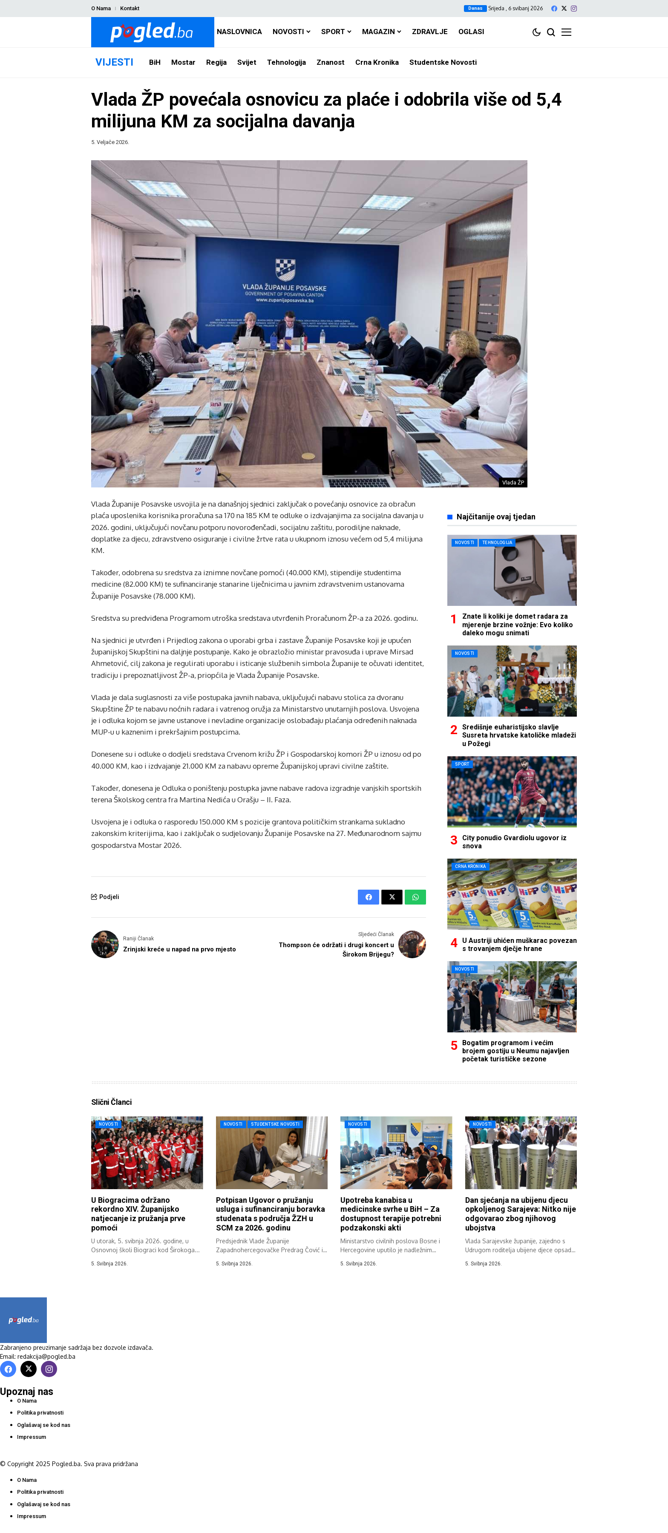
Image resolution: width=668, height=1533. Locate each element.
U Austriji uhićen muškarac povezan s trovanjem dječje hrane (519, 945)
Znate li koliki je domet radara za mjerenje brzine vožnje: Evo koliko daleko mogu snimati (517, 624)
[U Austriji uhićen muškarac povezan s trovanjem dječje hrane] (512, 894)
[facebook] (554, 9)
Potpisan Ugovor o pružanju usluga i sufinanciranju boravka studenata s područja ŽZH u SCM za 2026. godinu (270, 1214)
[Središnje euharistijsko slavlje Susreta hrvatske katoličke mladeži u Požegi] (512, 681)
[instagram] (574, 9)
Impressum (31, 1437)
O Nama (101, 8)
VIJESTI (114, 62)
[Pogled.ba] (152, 32)
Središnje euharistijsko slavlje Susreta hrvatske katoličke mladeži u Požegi (519, 735)
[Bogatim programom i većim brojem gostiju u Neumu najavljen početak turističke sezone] (512, 996)
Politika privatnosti (40, 1412)
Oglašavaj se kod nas (43, 1425)
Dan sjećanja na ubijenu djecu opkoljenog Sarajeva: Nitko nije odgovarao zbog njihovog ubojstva (520, 1214)
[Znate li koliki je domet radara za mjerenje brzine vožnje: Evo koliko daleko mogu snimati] (512, 570)
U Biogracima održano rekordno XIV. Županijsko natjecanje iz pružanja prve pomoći (138, 1214)
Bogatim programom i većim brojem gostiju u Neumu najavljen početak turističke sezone (515, 1051)
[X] (564, 8)
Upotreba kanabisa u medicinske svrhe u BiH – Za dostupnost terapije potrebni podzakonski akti (390, 1214)
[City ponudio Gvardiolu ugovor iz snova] (512, 791)
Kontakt (129, 8)
